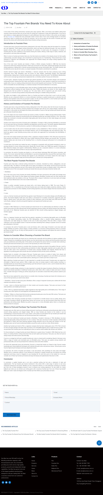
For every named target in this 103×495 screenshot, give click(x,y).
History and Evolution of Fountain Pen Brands (86, 46)
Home (33, 461)
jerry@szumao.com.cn (87, 471)
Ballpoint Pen (55, 468)
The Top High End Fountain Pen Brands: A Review (83, 434)
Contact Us (35, 476)
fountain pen (11, 36)
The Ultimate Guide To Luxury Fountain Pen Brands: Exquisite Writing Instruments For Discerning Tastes (86, 430)
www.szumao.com (87, 473)
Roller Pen (54, 466)
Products (34, 463)
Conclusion (77, 58)
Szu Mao (3, 13)
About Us (34, 473)
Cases (99, 426)
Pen (53, 461)
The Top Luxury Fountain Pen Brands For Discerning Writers (52, 430)
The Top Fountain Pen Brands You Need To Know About (23, 13)
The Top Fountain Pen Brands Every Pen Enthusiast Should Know (18, 434)
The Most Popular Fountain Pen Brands (84, 49)
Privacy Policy (39, 492)
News (95, 426)
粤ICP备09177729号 (7, 492)
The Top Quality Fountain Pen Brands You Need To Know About (10, 430)
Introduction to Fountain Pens (82, 43)
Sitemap (32, 492)
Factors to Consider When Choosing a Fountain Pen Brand (86, 52)
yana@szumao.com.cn (87, 468)
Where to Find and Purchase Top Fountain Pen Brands (86, 55)
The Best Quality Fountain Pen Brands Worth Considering (51, 434)
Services (34, 466)
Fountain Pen (55, 463)
